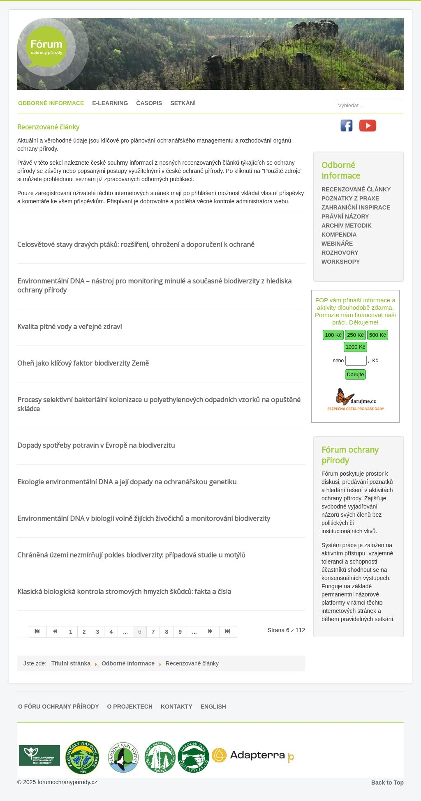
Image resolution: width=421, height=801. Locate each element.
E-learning (110, 103)
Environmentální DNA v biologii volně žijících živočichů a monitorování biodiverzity (143, 518)
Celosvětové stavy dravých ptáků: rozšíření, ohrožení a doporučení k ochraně (135, 244)
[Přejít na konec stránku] (228, 632)
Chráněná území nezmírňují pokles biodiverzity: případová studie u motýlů (131, 554)
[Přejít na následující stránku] (211, 632)
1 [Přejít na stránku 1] (70, 631)
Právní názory (345, 216)
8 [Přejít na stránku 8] (166, 631)
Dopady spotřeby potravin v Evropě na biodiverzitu (96, 445)
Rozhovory (340, 252)
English (213, 706)
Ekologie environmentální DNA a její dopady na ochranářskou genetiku (126, 481)
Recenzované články (356, 189)
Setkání (182, 103)
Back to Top (387, 782)
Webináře (337, 243)
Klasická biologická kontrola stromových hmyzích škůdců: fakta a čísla (124, 591)
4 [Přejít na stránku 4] (111, 631)
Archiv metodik (347, 225)
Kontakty (176, 706)
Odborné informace (51, 103)
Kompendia (339, 234)
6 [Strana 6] (139, 631)
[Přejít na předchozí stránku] (56, 632)
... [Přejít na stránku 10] (194, 631)
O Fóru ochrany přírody (58, 706)
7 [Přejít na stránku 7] (153, 631)
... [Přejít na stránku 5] (125, 631)
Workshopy (341, 261)
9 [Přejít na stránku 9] (180, 631)
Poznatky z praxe (350, 198)
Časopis (149, 103)
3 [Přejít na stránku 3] (97, 631)
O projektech (130, 706)
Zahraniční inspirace (356, 207)
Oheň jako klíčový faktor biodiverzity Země (83, 363)
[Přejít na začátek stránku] (38, 632)
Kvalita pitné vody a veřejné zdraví (69, 326)
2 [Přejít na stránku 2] (84, 631)
